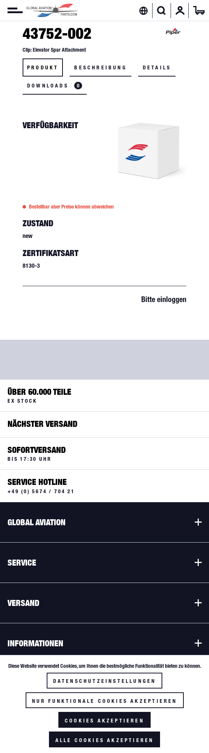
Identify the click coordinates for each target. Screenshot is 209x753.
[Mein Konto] (180, 10)
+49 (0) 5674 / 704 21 (41, 491)
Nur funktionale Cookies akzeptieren (104, 701)
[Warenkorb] (199, 10)
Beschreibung (100, 67)
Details (157, 67)
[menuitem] (11, 11)
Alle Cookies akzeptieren (104, 740)
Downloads (54, 85)
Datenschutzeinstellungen (104, 681)
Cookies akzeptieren (104, 721)
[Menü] (11, 11)
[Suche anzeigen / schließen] (161, 10)
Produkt (42, 67)
